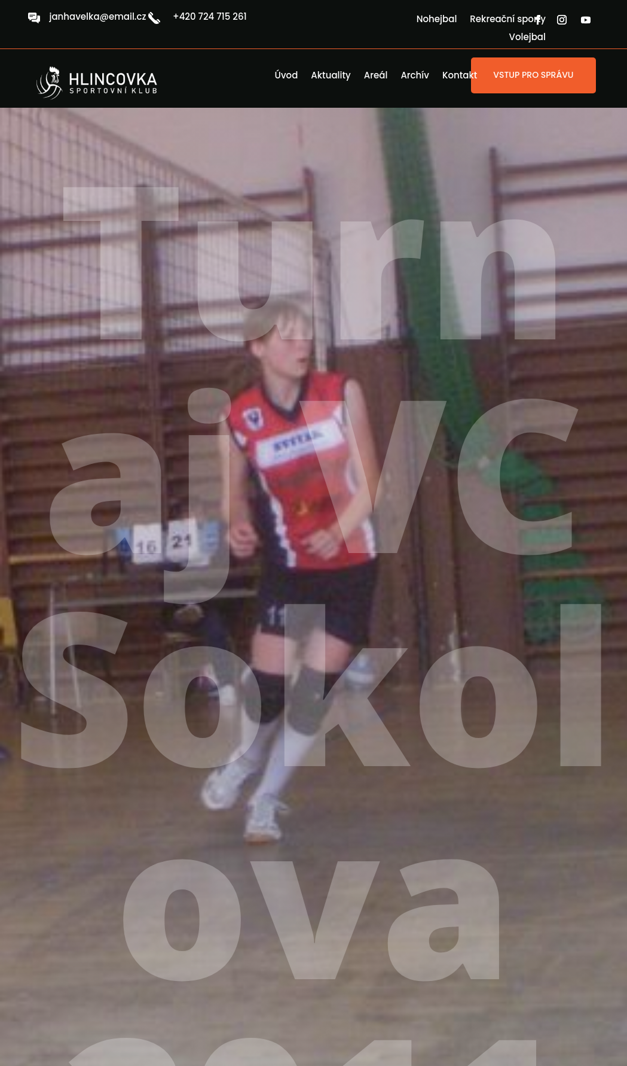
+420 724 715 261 (210, 16)
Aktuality (330, 76)
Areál (376, 76)
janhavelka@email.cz (97, 16)
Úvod (286, 76)
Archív (414, 76)
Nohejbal (437, 20)
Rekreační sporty (508, 20)
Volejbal (527, 38)
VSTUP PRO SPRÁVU (533, 75)
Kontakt (459, 76)
